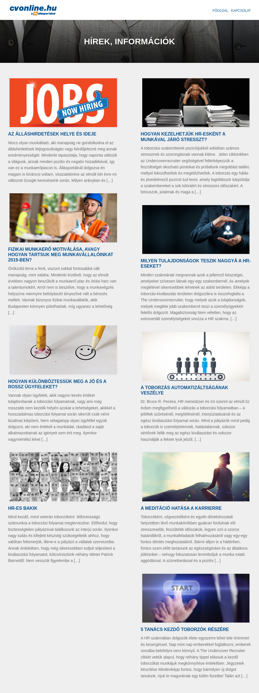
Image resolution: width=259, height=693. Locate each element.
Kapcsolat (241, 11)
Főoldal (220, 11)
